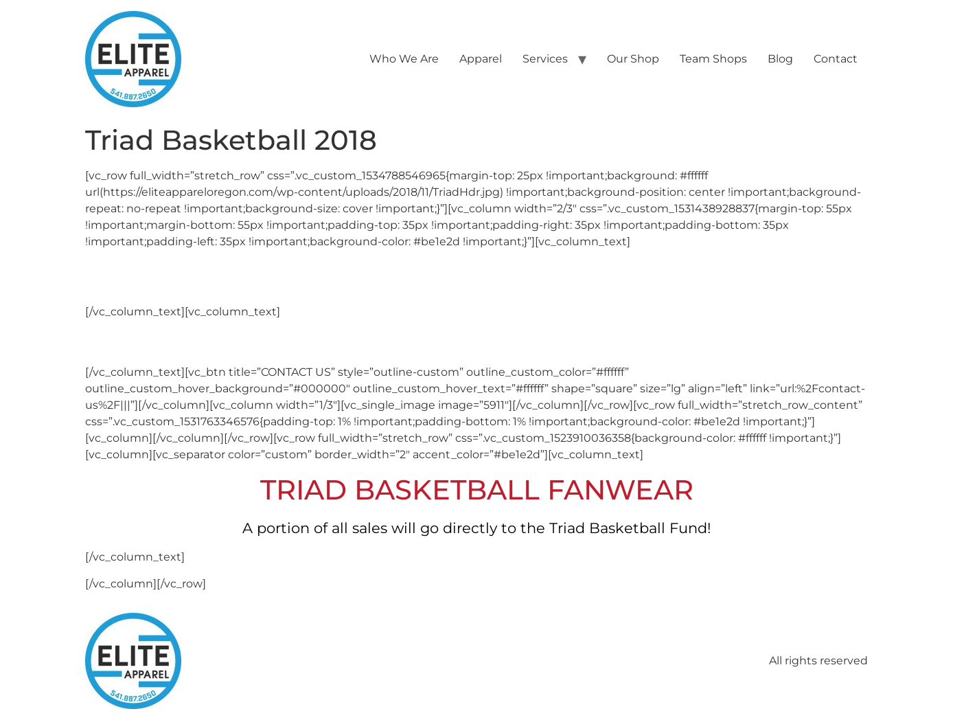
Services (545, 58)
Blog (780, 58)
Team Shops (713, 58)
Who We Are (404, 58)
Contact (836, 58)
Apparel (480, 58)
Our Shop (633, 58)
